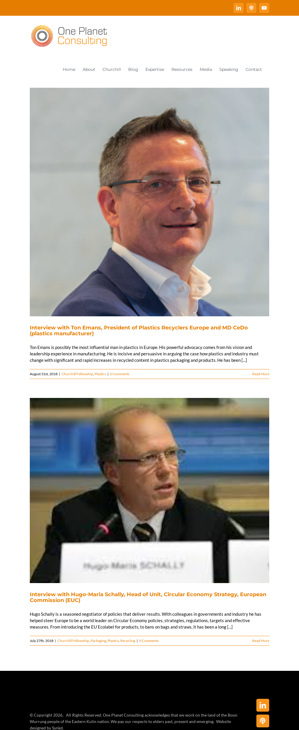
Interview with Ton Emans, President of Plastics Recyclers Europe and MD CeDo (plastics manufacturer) (139, 330)
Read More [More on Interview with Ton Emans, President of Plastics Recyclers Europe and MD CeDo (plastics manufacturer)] (260, 374)
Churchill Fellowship (77, 374)
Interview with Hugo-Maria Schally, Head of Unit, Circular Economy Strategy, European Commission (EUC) (148, 597)
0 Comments (119, 374)
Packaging (98, 640)
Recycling (127, 640)
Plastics (100, 374)
